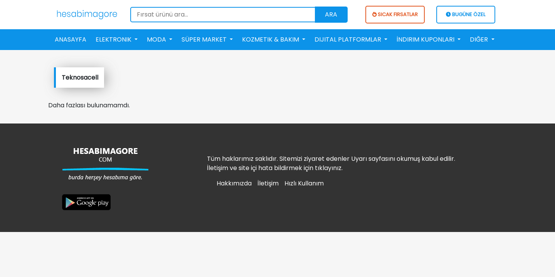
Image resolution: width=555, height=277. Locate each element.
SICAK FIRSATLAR (395, 14)
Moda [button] (157, 39)
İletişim (268, 183)
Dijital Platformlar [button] (348, 39)
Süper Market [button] (205, 39)
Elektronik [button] (114, 39)
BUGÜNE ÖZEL (465, 14)
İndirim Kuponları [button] (426, 39)
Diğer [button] (479, 39)
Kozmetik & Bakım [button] (271, 39)
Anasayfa (70, 39)
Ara (331, 14)
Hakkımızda (234, 183)
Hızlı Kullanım (304, 183)
